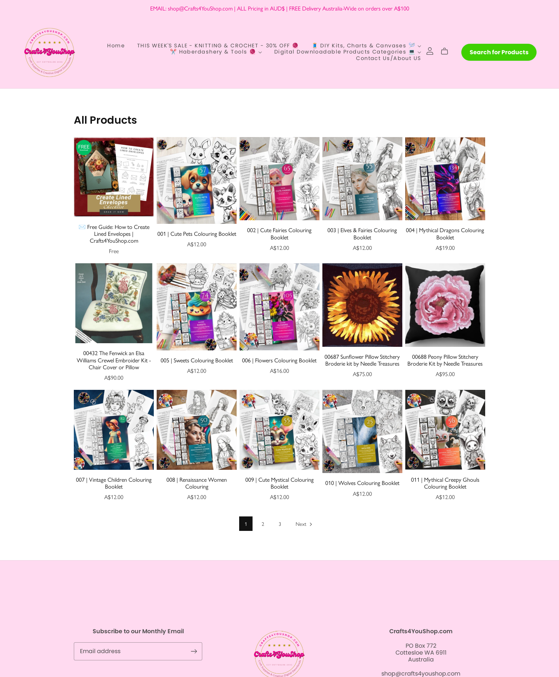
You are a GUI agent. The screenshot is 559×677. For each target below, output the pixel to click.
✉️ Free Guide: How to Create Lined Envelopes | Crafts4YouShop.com (114, 233)
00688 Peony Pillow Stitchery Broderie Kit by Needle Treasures (445, 359)
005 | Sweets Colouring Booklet (197, 360)
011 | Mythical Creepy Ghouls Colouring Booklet (445, 482)
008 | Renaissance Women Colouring (196, 482)
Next (304, 524)
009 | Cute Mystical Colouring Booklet (279, 482)
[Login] (429, 50)
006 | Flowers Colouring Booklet (279, 360)
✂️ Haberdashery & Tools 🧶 (216, 52)
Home (116, 46)
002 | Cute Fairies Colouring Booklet (279, 233)
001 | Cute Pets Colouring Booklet (196, 233)
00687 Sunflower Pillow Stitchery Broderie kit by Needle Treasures (362, 359)
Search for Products (499, 52)
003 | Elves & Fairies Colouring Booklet (362, 233)
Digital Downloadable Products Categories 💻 (347, 52)
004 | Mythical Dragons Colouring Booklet (445, 233)
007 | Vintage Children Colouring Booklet (114, 482)
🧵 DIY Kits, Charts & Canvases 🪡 (366, 46)
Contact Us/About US (388, 58)
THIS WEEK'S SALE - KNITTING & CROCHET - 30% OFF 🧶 (218, 46)
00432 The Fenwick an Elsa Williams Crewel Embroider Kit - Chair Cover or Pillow (114, 360)
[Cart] (447, 51)
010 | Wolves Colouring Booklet (362, 482)
